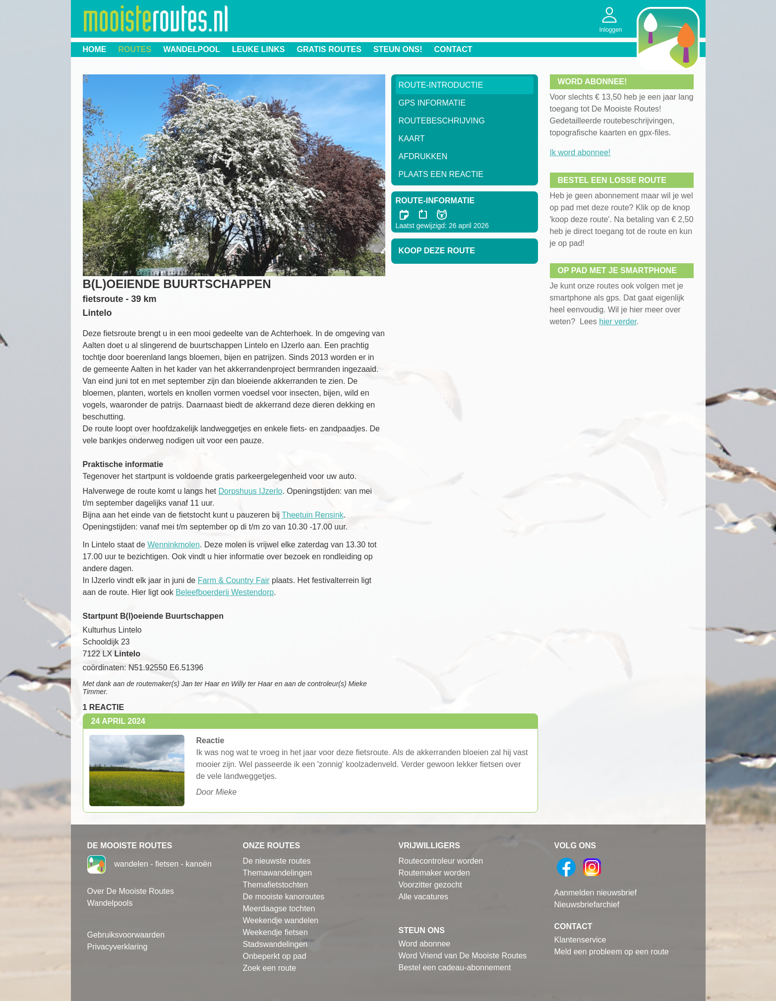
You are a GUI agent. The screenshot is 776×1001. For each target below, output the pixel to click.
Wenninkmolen (173, 544)
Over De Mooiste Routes (130, 891)
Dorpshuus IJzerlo (250, 491)
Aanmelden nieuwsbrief (595, 892)
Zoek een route (270, 968)
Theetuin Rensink (313, 515)
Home (95, 49)
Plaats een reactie (441, 174)
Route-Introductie (441, 85)
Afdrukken (423, 156)
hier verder (618, 321)
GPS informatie (432, 103)
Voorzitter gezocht (430, 885)
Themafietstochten (275, 885)
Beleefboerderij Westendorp (225, 592)
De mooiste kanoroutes (284, 896)
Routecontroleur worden (441, 861)
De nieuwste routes (277, 861)
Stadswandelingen (275, 944)
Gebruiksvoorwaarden (126, 935)
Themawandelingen (277, 873)
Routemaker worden (434, 873)
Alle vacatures (424, 896)
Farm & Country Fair (234, 580)
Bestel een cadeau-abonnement (455, 967)
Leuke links (258, 49)
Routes (135, 49)
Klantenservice (580, 940)
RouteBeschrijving (442, 121)
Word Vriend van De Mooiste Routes (463, 955)
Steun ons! (397, 49)
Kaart (412, 138)
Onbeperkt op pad (274, 956)
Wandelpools (110, 903)
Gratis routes (329, 49)
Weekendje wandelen (281, 920)
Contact (453, 49)
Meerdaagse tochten (279, 908)
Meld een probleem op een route (611, 951)
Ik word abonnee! (580, 152)
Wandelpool (191, 49)
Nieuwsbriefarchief (587, 904)
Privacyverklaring (117, 946)
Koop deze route (437, 250)
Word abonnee (425, 944)
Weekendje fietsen (275, 932)
